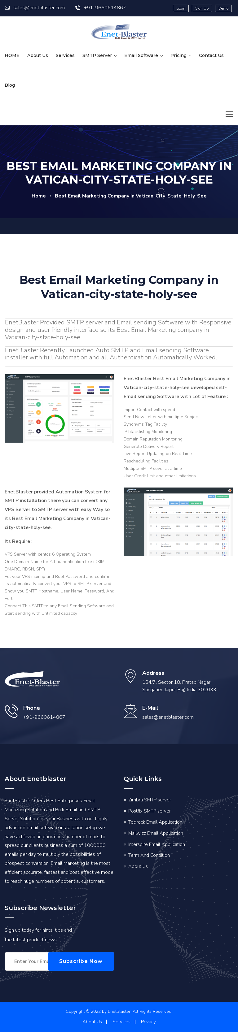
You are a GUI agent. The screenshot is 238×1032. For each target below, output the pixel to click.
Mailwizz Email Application (155, 833)
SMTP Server (97, 55)
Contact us (211, 55)
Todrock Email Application (155, 822)
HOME (12, 55)
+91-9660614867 (100, 7)
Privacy (148, 1022)
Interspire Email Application (156, 844)
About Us (37, 55)
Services (65, 55)
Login (180, 8)
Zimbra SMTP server (149, 800)
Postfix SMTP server (149, 811)
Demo (223, 8)
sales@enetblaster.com (35, 7)
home (39, 196)
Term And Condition (149, 855)
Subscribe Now (85, 961)
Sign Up (202, 8)
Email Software (141, 55)
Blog (10, 85)
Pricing (178, 55)
